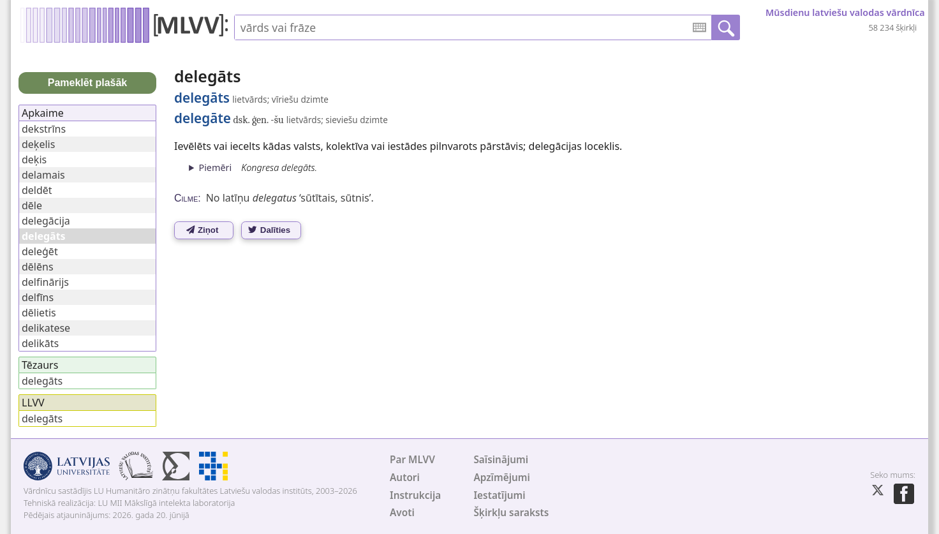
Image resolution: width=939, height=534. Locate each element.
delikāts (40, 343)
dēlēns (38, 267)
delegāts (42, 381)
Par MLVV (412, 459)
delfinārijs (45, 282)
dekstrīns (44, 129)
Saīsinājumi (500, 459)
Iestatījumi (499, 495)
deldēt (37, 190)
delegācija (46, 221)
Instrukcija (415, 495)
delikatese (46, 328)
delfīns (38, 297)
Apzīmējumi (501, 477)
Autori (405, 477)
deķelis (38, 144)
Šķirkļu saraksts (511, 512)
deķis (34, 159)
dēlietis (39, 313)
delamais (43, 175)
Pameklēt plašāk (88, 82)
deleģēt (40, 251)
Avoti (402, 512)
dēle (32, 205)
